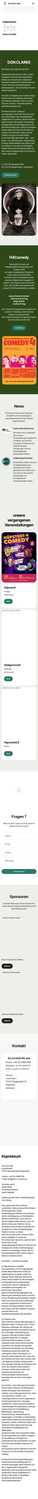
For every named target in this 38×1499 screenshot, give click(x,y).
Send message (19, 874)
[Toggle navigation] (33, 3)
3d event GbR (14, 4)
